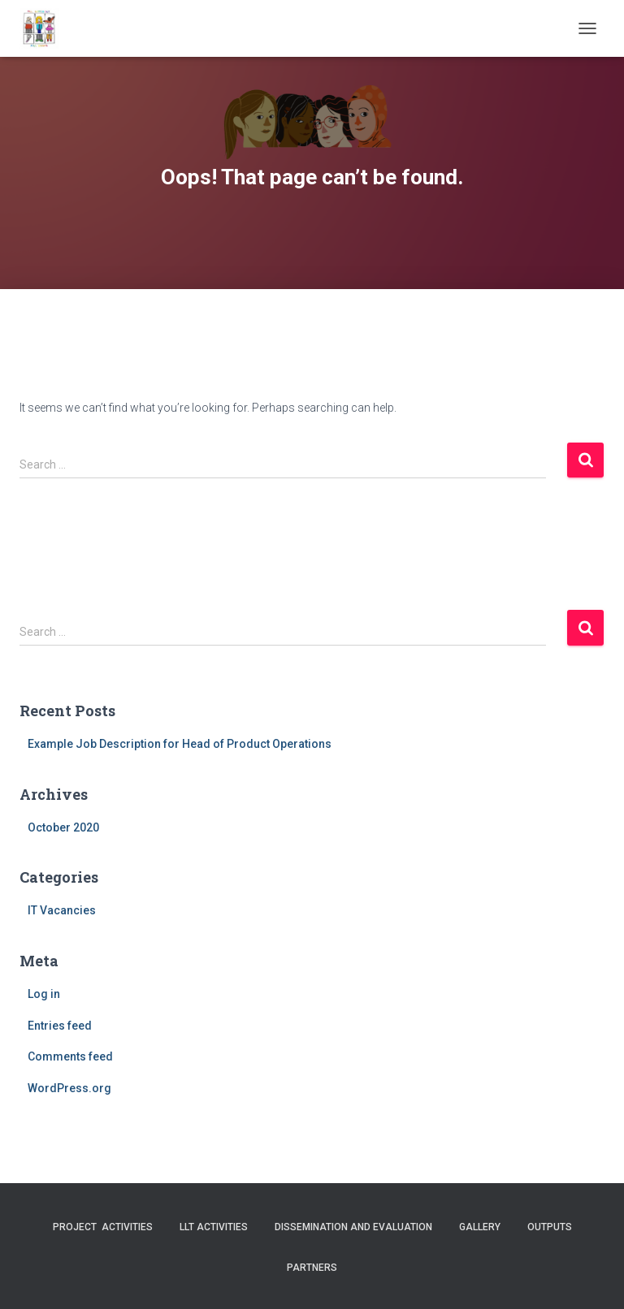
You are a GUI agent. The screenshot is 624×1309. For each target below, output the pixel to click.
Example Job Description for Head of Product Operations (180, 743)
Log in (44, 993)
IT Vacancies (62, 910)
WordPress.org (69, 1088)
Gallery (479, 1227)
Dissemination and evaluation (353, 1227)
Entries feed (60, 1025)
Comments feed (70, 1056)
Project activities (103, 1227)
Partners (312, 1267)
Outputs (549, 1227)
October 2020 (63, 827)
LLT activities (214, 1227)
